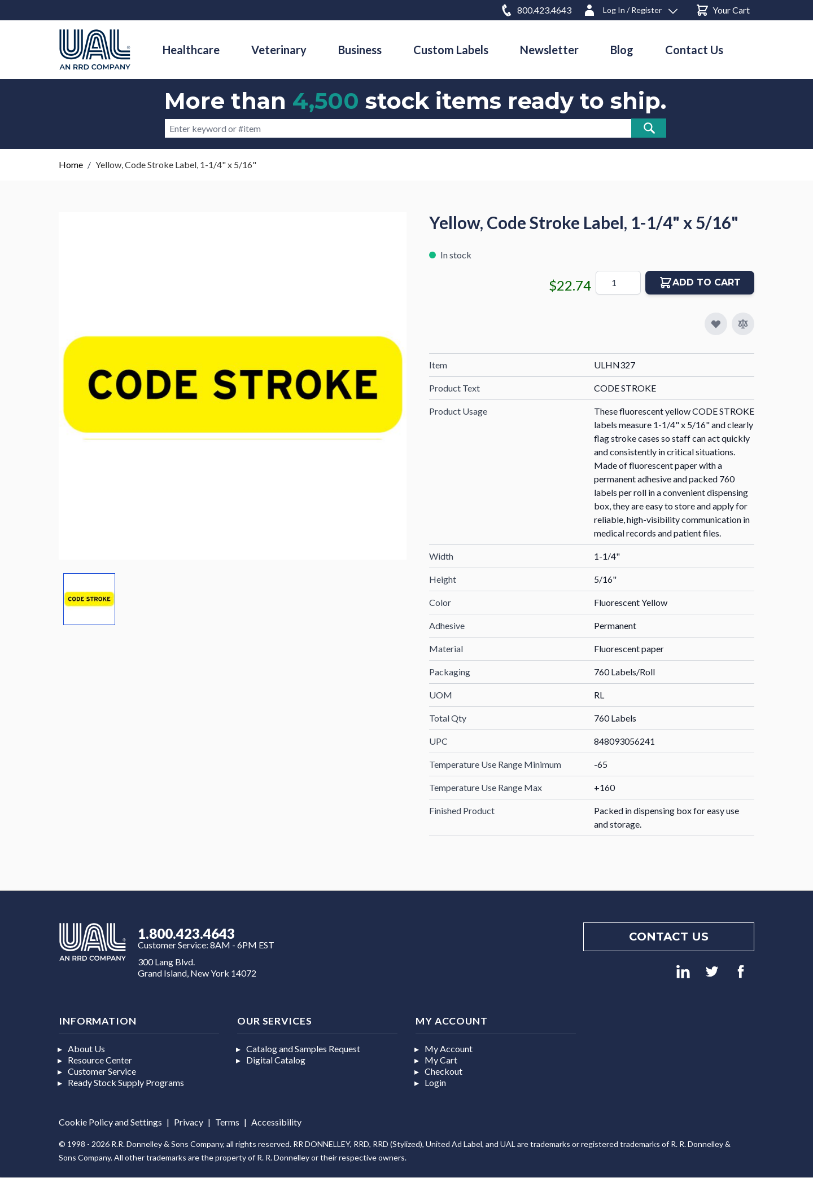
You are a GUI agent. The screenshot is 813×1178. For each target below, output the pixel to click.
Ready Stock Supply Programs (126, 1082)
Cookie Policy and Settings (110, 1122)
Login (435, 1082)
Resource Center (100, 1059)
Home (71, 164)
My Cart (441, 1059)
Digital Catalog (275, 1059)
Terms (227, 1122)
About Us (86, 1048)
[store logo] (95, 49)
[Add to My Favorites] (716, 324)
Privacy (188, 1122)
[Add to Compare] (743, 324)
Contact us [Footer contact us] (669, 936)
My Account (449, 1048)
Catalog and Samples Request (303, 1048)
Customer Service (102, 1071)
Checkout (443, 1071)
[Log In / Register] (630, 8)
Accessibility (276, 1122)
